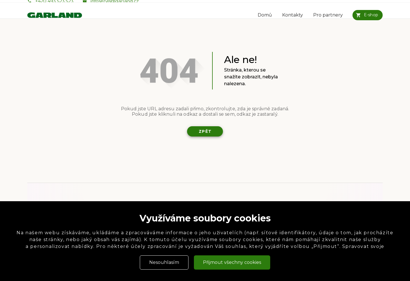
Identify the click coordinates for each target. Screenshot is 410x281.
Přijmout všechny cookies (232, 262)
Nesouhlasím (164, 262)
